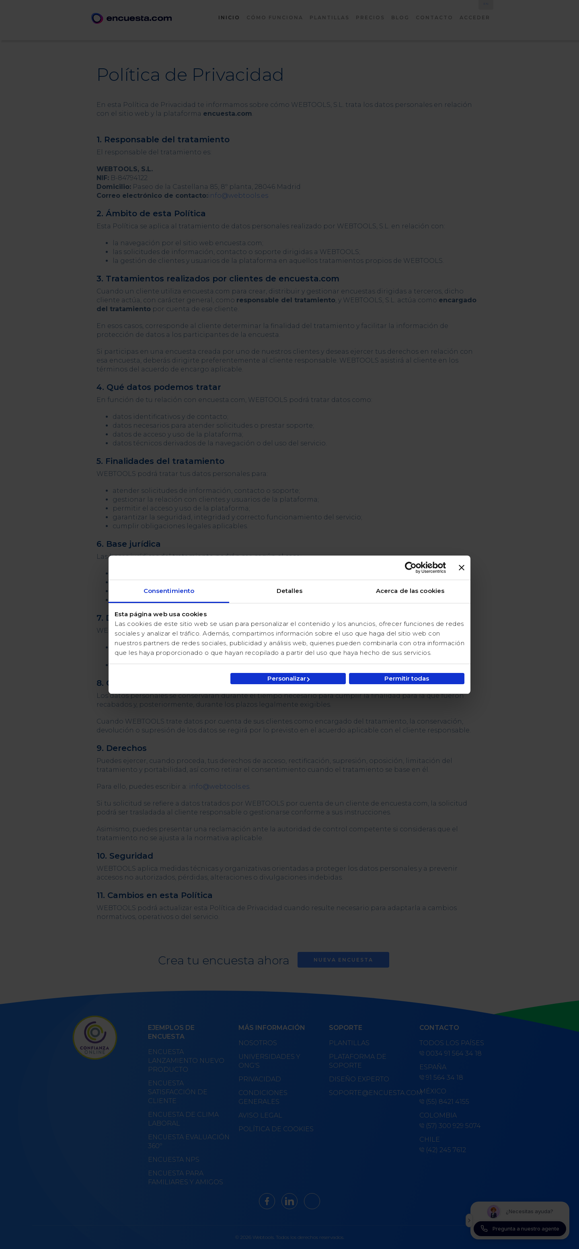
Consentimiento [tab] (169, 591)
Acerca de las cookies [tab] (410, 591)
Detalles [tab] (289, 591)
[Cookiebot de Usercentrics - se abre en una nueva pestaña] (411, 568)
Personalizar (288, 678)
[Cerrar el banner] (461, 567)
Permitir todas (406, 678)
